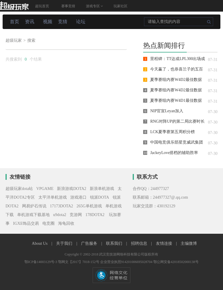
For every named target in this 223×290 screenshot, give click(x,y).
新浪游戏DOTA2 (71, 188)
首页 (14, 21)
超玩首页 (42, 6)
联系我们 (114, 243)
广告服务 (89, 243)
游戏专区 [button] (94, 6)
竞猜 (62, 21)
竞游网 (76, 215)
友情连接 (164, 243)
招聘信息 (139, 243)
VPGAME (44, 188)
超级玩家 (14, 40)
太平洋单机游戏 (52, 197)
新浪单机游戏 (102, 188)
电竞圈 (48, 223)
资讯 (29, 21)
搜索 (31, 40)
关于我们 (64, 243)
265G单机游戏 (89, 206)
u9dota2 (59, 215)
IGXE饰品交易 (26, 223)
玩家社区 (120, 6)
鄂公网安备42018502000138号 (176, 262)
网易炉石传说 (34, 206)
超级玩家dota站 (19, 188)
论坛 (80, 21)
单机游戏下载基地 (33, 215)
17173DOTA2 (61, 206)
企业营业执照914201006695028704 (126, 262)
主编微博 (189, 243)
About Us (40, 243)
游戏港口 (78, 197)
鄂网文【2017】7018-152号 (79, 262)
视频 (47, 21)
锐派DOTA (99, 197)
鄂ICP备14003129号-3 (41, 262)
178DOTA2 (95, 215)
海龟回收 (66, 223)
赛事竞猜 (68, 6)
